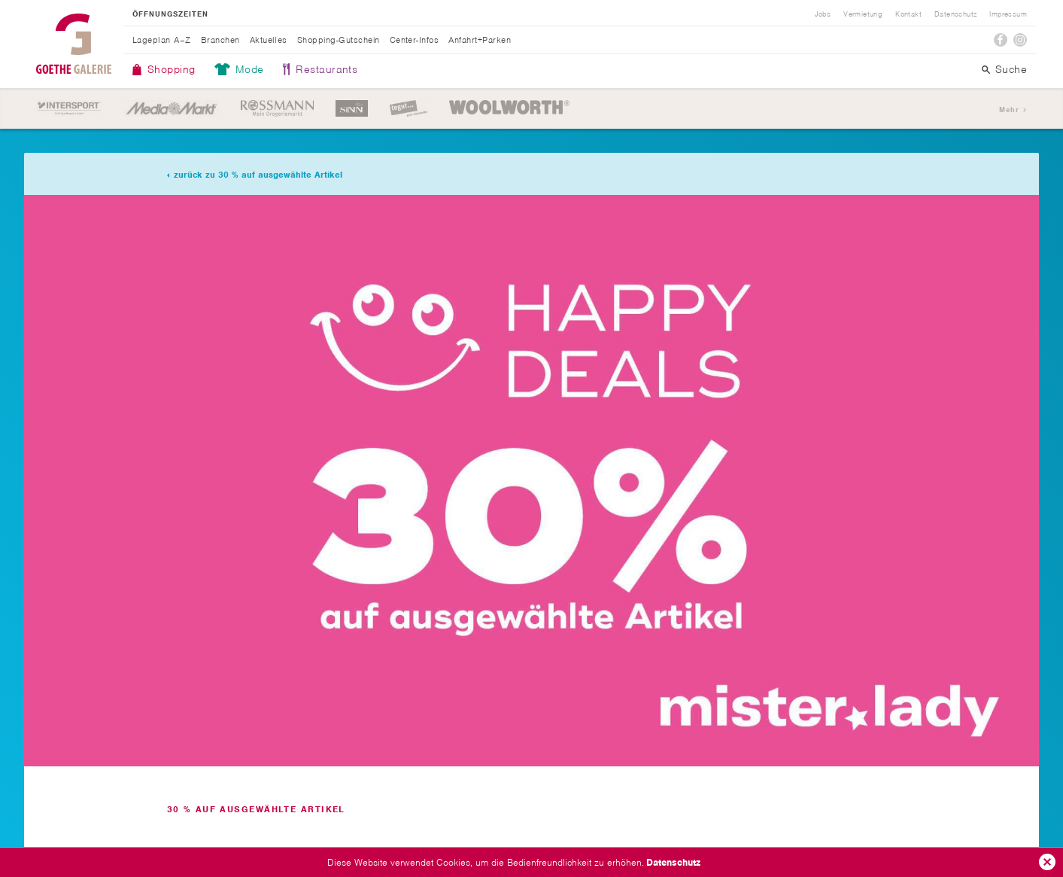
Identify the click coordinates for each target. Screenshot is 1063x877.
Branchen (220, 39)
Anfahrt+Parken (479, 39)
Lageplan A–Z (161, 39)
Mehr (1009, 109)
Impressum (1008, 14)
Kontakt (908, 14)
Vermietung (862, 14)
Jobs (823, 14)
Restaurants (326, 69)
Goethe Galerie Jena (73, 44)
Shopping (171, 69)
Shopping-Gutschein (338, 39)
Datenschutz (673, 862)
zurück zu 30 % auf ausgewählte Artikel (258, 175)
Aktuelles (268, 39)
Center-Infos (414, 39)
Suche (1011, 69)
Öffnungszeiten (170, 14)
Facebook (1000, 40)
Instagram (1020, 40)
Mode (249, 69)
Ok (1047, 862)
